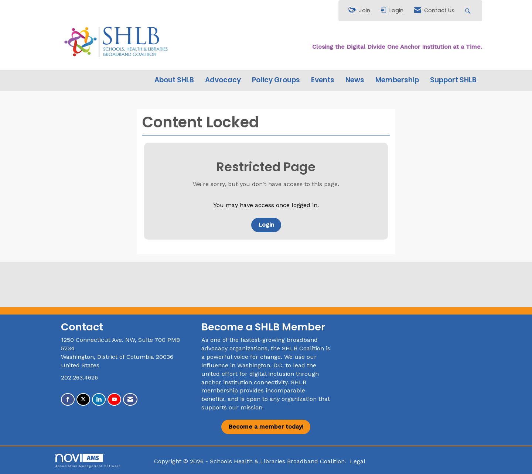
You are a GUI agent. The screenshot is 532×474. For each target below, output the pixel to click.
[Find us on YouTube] (114, 399)
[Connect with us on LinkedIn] (99, 399)
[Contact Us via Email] (130, 399)
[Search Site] (469, 10)
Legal (357, 461)
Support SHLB (453, 80)
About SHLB (174, 80)
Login (266, 224)
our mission (245, 407)
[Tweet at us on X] (83, 399)
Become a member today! (265, 426)
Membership (397, 80)
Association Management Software (88, 460)
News (354, 80)
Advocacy (223, 80)
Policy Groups (276, 80)
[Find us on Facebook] (68, 399)
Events (322, 80)
